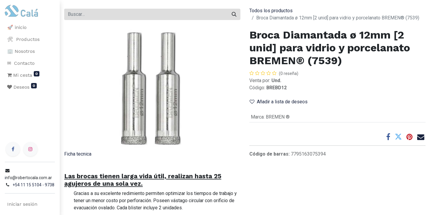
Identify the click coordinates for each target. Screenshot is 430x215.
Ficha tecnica (77, 154)
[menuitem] (30, 27)
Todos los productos (271, 10)
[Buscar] (234, 14)
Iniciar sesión (22, 204)
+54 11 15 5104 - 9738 (33, 184)
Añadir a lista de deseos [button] (279, 102)
